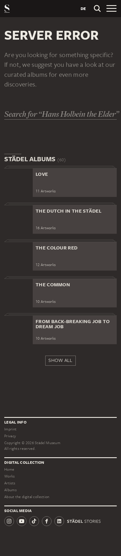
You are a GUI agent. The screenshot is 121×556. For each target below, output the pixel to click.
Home (9, 469)
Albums (10, 489)
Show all (60, 360)
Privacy (10, 436)
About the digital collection (26, 496)
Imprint (10, 429)
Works (9, 476)
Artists (9, 483)
